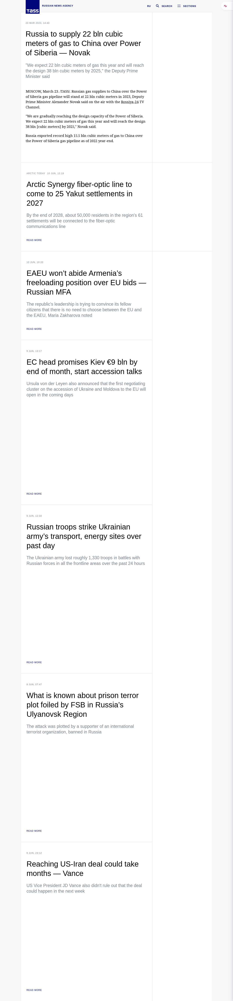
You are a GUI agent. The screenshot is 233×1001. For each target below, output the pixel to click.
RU (149, 6)
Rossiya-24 (130, 102)
